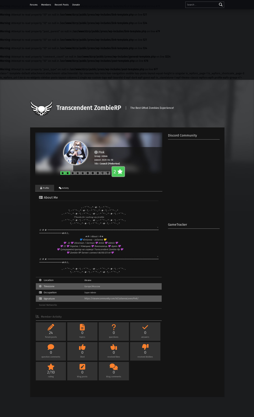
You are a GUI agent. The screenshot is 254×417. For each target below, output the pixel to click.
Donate (76, 4)
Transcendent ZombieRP (88, 108)
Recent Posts (62, 4)
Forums (34, 4)
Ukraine (87, 280)
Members (46, 4)
